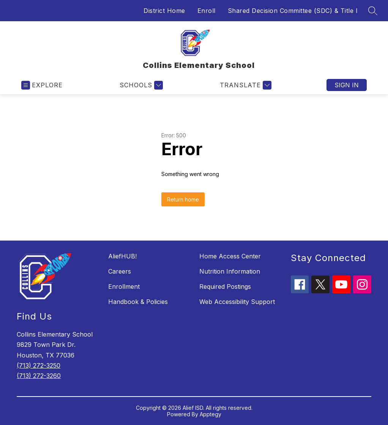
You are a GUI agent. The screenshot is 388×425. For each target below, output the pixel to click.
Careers (119, 271)
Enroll (206, 10)
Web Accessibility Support (237, 301)
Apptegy (210, 414)
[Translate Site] (244, 85)
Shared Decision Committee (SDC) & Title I (293, 10)
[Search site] (372, 10)
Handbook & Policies (138, 301)
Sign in (346, 85)
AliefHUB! (122, 256)
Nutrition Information (229, 271)
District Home (164, 10)
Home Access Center (230, 256)
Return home (183, 199)
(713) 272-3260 (39, 375)
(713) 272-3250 (38, 365)
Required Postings (225, 286)
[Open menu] (42, 85)
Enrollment (124, 286)
